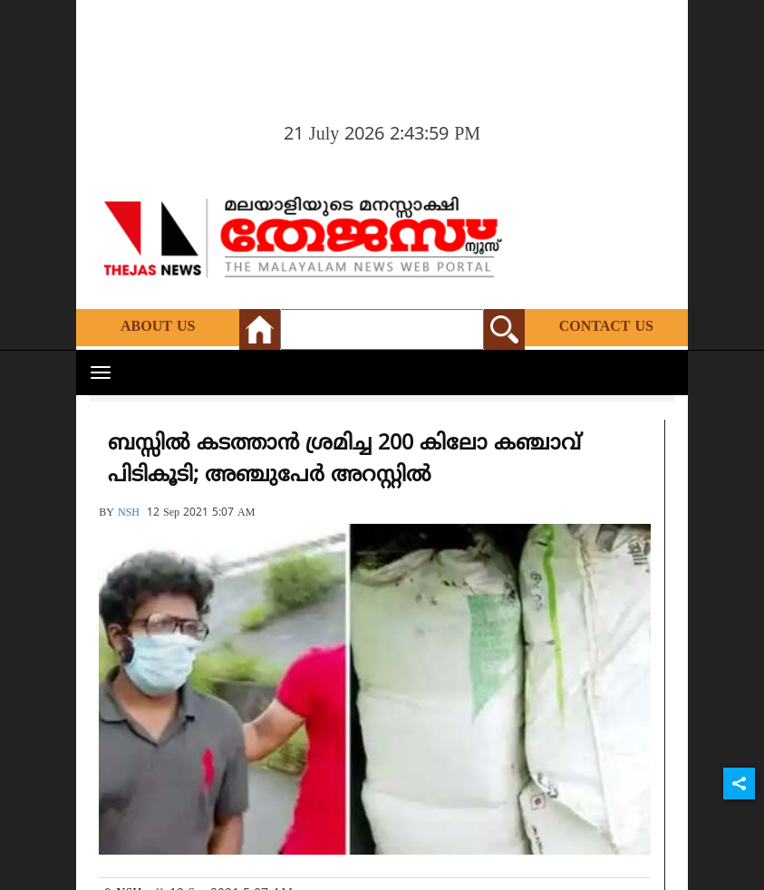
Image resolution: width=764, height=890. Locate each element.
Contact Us (606, 327)
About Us (158, 327)
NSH (129, 513)
